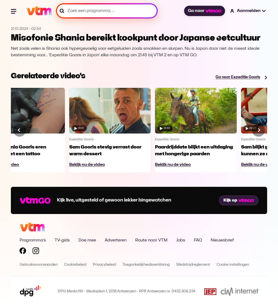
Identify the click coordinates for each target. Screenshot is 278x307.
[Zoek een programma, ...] (107, 10)
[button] (248, 11)
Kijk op (238, 200)
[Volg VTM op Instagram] (36, 251)
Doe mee (87, 240)
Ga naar (204, 11)
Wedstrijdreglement (193, 265)
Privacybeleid (104, 265)
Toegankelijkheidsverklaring (146, 265)
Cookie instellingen (233, 265)
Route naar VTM (151, 240)
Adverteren (116, 240)
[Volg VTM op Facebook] (23, 251)
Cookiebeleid (75, 265)
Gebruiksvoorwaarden (39, 265)
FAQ (198, 240)
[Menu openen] (14, 11)
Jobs (180, 240)
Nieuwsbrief (222, 240)
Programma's (33, 240)
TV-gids (62, 240)
